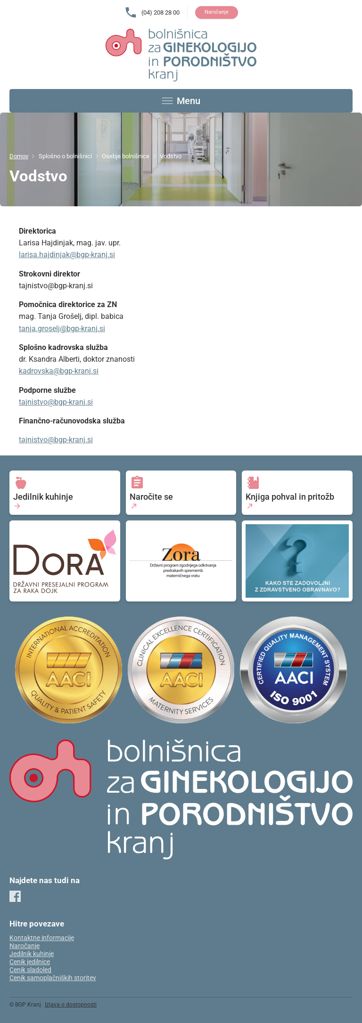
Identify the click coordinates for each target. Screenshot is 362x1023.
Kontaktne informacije (41, 938)
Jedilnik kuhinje (31, 954)
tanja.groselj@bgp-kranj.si (62, 328)
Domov (18, 156)
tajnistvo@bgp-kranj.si (56, 402)
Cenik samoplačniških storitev (52, 978)
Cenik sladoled (30, 970)
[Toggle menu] (181, 100)
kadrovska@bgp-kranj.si (59, 370)
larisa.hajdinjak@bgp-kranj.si (67, 254)
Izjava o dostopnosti (71, 1004)
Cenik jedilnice (29, 962)
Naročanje (217, 12)
